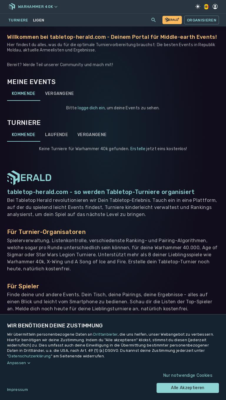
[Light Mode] (198, 6)
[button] (113, 363)
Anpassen (16, 363)
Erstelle (138, 148)
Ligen (38, 20)
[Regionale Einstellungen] (206, 7)
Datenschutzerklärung (30, 356)
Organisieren (202, 20)
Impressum (17, 389)
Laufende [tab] (56, 135)
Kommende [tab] (23, 94)
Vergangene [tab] (59, 94)
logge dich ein (91, 108)
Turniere (18, 20)
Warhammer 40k (37, 6)
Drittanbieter (105, 334)
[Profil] (215, 6)
